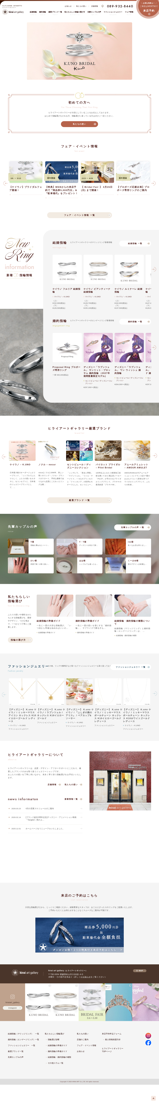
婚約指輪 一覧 (135, 322)
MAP (139, 971)
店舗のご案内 (83, 1040)
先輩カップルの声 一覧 (132, 527)
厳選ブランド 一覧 (79, 500)
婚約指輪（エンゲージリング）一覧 (23, 1040)
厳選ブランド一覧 (15, 1051)
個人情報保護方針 (113, 1040)
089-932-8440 (120, 6)
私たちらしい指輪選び (54, 1034)
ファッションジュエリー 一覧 (131, 667)
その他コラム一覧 (55, 1063)
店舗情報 (94, 6)
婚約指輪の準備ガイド (57, 1051)
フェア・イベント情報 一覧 (79, 215)
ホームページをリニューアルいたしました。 (45, 829)
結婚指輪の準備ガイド (57, 1045)
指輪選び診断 (54, 1040)
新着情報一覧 (71, 799)
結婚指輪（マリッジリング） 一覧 (23, 1034)
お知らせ (68, 6)
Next (153, 184)
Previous (6, 184)
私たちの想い (81, 6)
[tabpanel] (79, 51)
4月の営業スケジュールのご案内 (40, 809)
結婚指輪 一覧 (135, 243)
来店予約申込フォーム (111, 1034)
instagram (12, 1008)
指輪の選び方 (18, 640)
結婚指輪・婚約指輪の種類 (59, 1057)
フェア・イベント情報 (86, 1045)
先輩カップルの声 (15, 1057)
